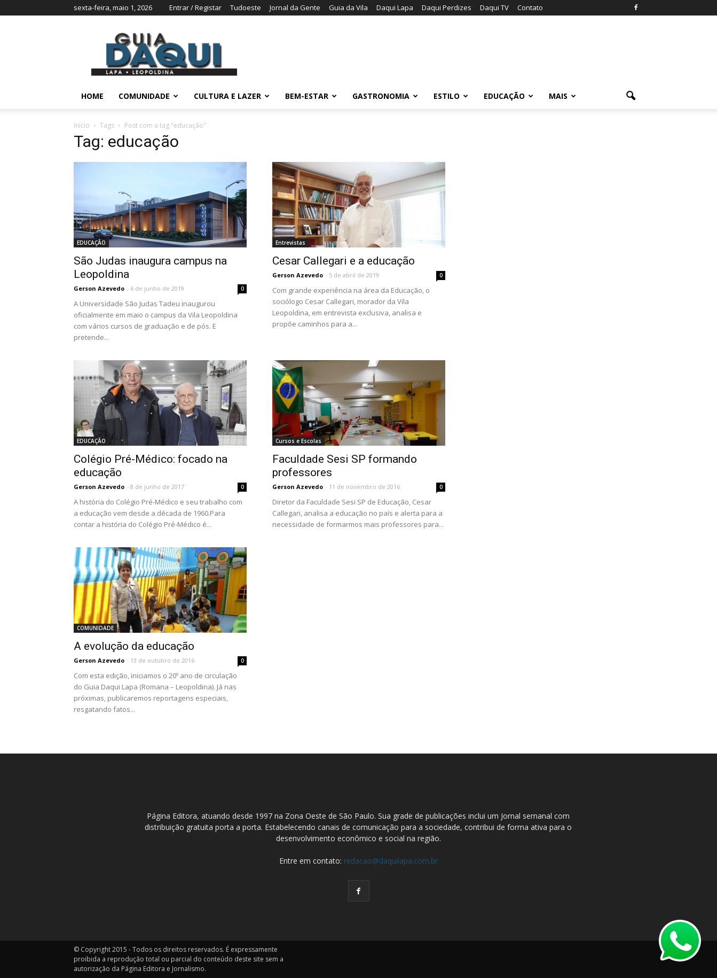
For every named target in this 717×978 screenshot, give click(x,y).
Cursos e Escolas (298, 441)
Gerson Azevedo (99, 288)
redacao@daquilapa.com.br (391, 861)
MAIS (562, 96)
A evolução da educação (134, 646)
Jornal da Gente (295, 7)
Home (92, 96)
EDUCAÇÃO (508, 96)
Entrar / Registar (195, 7)
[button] (631, 96)
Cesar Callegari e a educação (343, 260)
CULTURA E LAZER (232, 96)
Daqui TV (494, 7)
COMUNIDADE (148, 96)
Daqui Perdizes (446, 7)
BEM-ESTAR (311, 96)
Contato (530, 7)
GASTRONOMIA (385, 96)
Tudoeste (245, 7)
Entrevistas (290, 242)
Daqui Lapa (394, 7)
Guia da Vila (348, 7)
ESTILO (451, 96)
